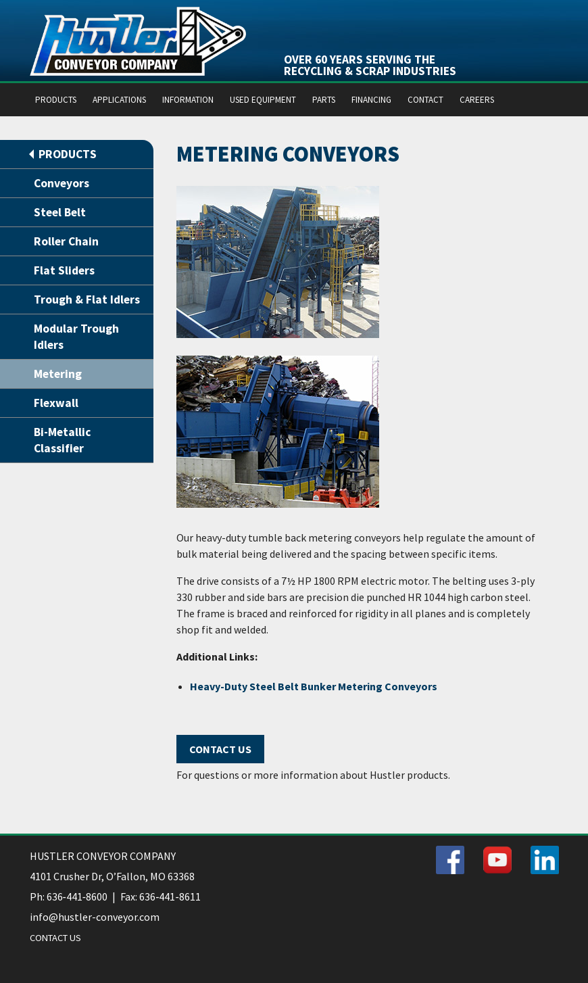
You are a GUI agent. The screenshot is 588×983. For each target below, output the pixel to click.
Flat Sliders (64, 270)
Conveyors (61, 183)
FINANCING (371, 99)
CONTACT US (55, 938)
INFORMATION (188, 99)
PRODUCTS (55, 99)
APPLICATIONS (119, 99)
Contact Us (220, 749)
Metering (58, 373)
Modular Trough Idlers (76, 336)
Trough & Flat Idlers (87, 299)
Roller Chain (66, 241)
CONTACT (425, 99)
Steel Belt (60, 212)
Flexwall (56, 402)
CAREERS (477, 99)
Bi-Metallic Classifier (62, 440)
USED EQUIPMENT (263, 99)
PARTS (323, 99)
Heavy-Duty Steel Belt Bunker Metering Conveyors (313, 686)
